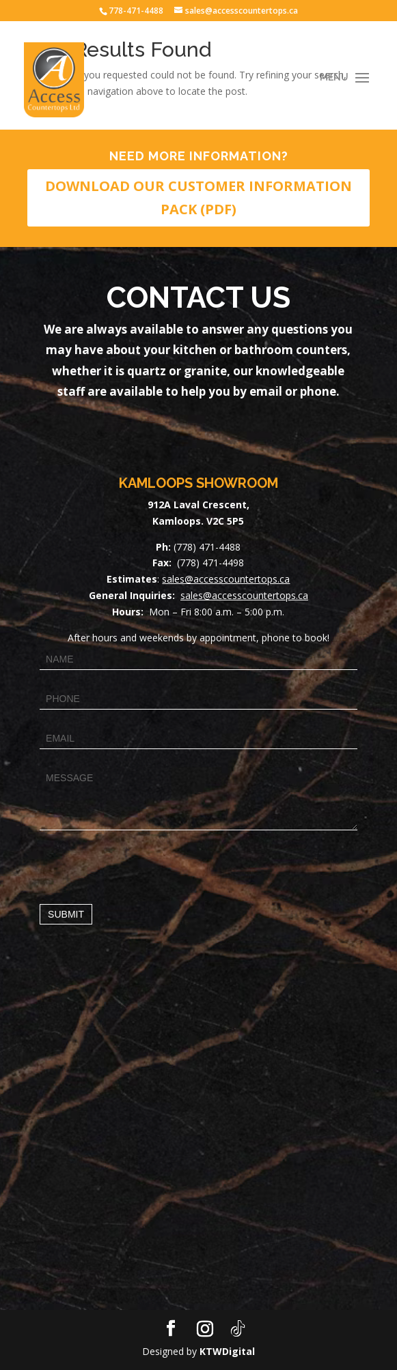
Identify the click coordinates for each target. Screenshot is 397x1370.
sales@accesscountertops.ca (226, 578)
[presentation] (143, 863)
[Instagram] (205, 1329)
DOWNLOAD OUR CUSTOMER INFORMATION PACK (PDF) (198, 197)
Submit (66, 914)
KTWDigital (227, 1351)
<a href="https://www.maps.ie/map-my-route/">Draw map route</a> (198, 1139)
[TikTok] (237, 1329)
